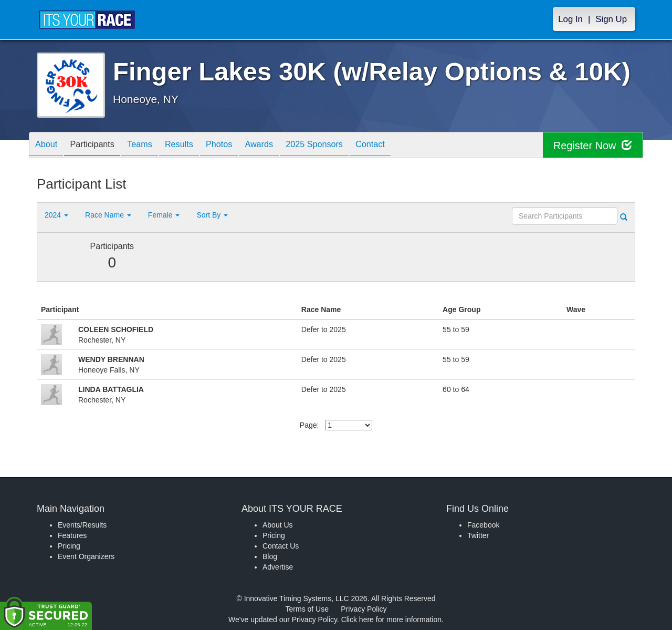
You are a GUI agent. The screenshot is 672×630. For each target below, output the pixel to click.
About (48, 146)
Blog (269, 556)
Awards (287, 146)
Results (197, 146)
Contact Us (280, 546)
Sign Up (611, 19)
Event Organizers (86, 556)
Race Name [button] (108, 215)
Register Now (592, 145)
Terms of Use (307, 609)
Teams (153, 146)
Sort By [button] (212, 215)
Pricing (69, 546)
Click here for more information (391, 619)
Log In (570, 19)
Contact (410, 146)
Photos (242, 146)
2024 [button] (56, 215)
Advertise (277, 567)
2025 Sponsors (349, 146)
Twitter (478, 535)
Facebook (483, 525)
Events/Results (82, 525)
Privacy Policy (363, 609)
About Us (277, 525)
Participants (100, 146)
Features (72, 535)
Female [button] (164, 215)
